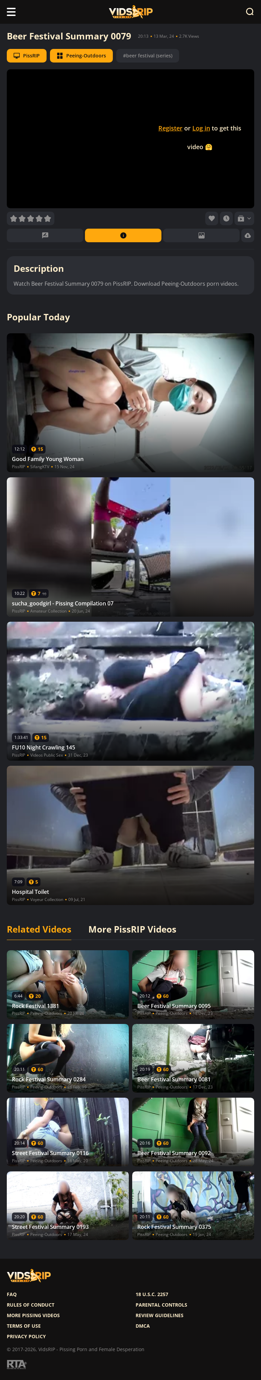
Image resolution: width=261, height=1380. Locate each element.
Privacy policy (26, 1336)
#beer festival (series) (147, 55)
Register (170, 128)
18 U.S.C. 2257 (152, 1294)
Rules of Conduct (30, 1305)
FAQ (12, 1294)
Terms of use (24, 1326)
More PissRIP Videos (132, 929)
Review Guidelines (160, 1315)
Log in (201, 128)
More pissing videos (33, 1315)
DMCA (143, 1326)
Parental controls (161, 1305)
